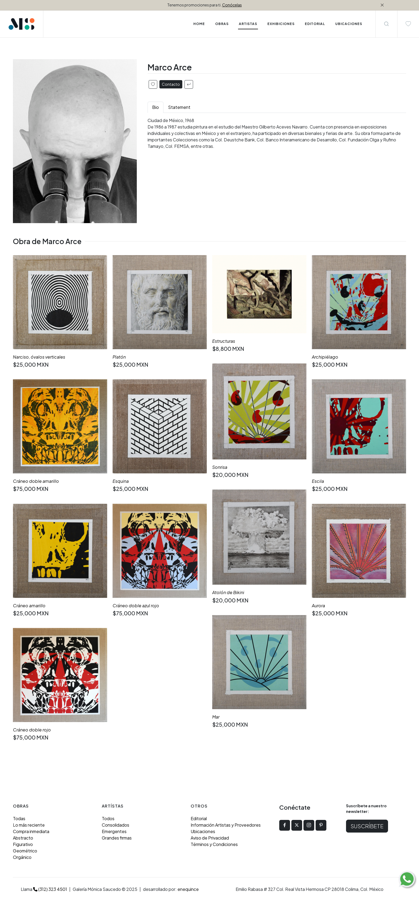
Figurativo (23, 844)
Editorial (199, 818)
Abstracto (23, 838)
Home (199, 24)
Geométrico (25, 851)
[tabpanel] (277, 133)
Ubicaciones (203, 831)
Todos (108, 818)
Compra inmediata (31, 831)
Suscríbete (367, 826)
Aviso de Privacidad (210, 838)
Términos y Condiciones (214, 844)
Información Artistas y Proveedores (226, 825)
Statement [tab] (179, 107)
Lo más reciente (29, 825)
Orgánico (22, 857)
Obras (222, 24)
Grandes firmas (117, 838)
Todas (19, 818)
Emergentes (114, 831)
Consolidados (115, 825)
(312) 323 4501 (50, 889)
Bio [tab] (155, 107)
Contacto (171, 84)
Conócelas (232, 4)
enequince (188, 889)
